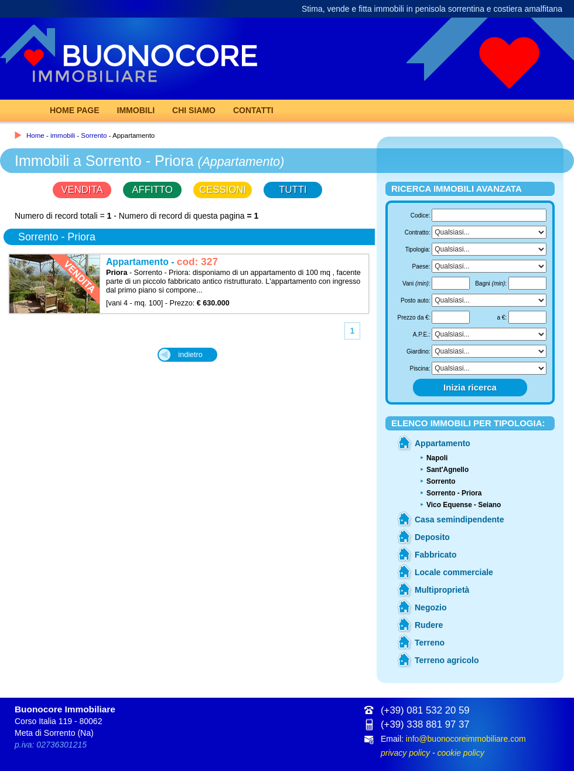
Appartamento (442, 443)
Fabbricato (436, 554)
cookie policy (460, 753)
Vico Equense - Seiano (463, 505)
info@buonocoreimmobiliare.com (466, 738)
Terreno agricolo (447, 660)
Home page (75, 110)
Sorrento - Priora (453, 493)
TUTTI (293, 189)
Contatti (253, 110)
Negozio (430, 607)
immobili (62, 135)
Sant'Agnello (447, 470)
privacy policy (405, 753)
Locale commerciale (454, 572)
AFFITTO (152, 189)
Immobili (136, 110)
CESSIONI (222, 189)
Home (35, 135)
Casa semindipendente (459, 519)
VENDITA (81, 189)
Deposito (432, 537)
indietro (190, 355)
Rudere (429, 625)
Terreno (430, 642)
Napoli (436, 458)
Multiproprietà (442, 590)
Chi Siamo (194, 110)
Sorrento (94, 135)
